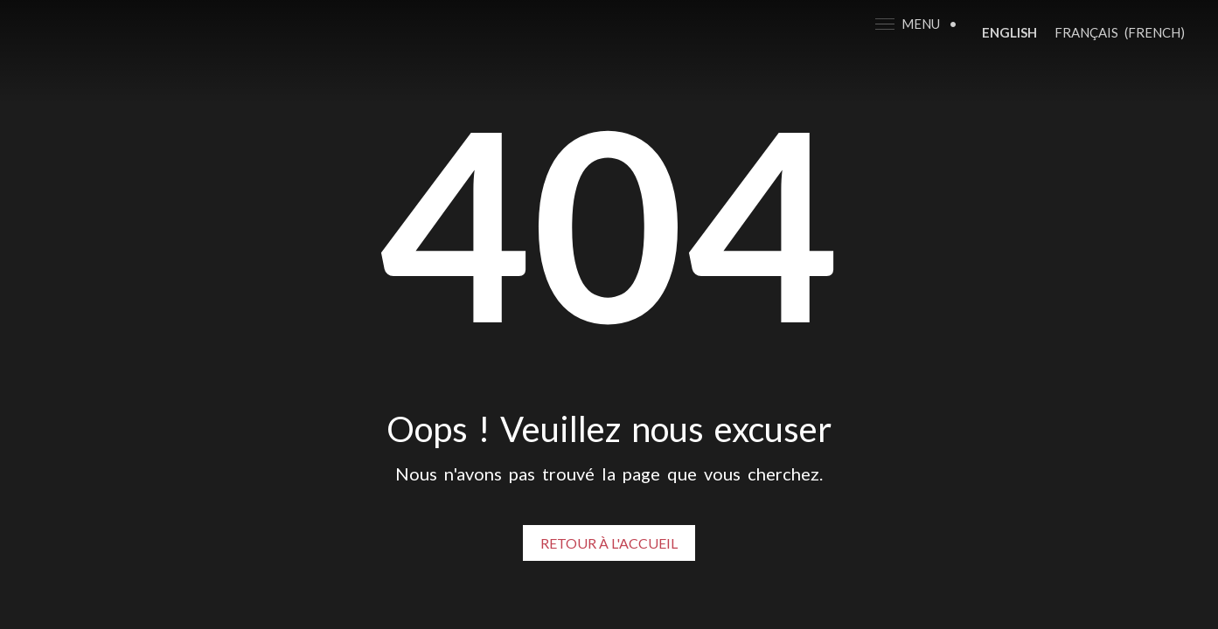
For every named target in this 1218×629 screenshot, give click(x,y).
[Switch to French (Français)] (1120, 32)
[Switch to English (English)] (1009, 32)
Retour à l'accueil (609, 543)
